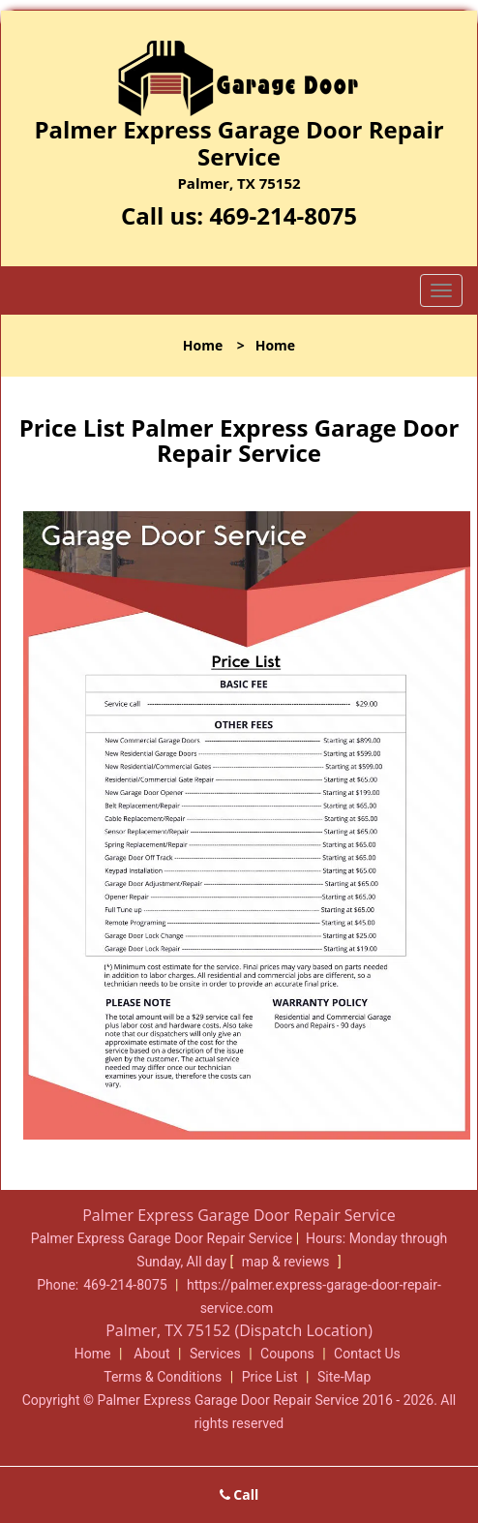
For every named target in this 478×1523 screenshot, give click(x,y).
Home (203, 345)
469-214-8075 (283, 215)
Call (239, 1494)
